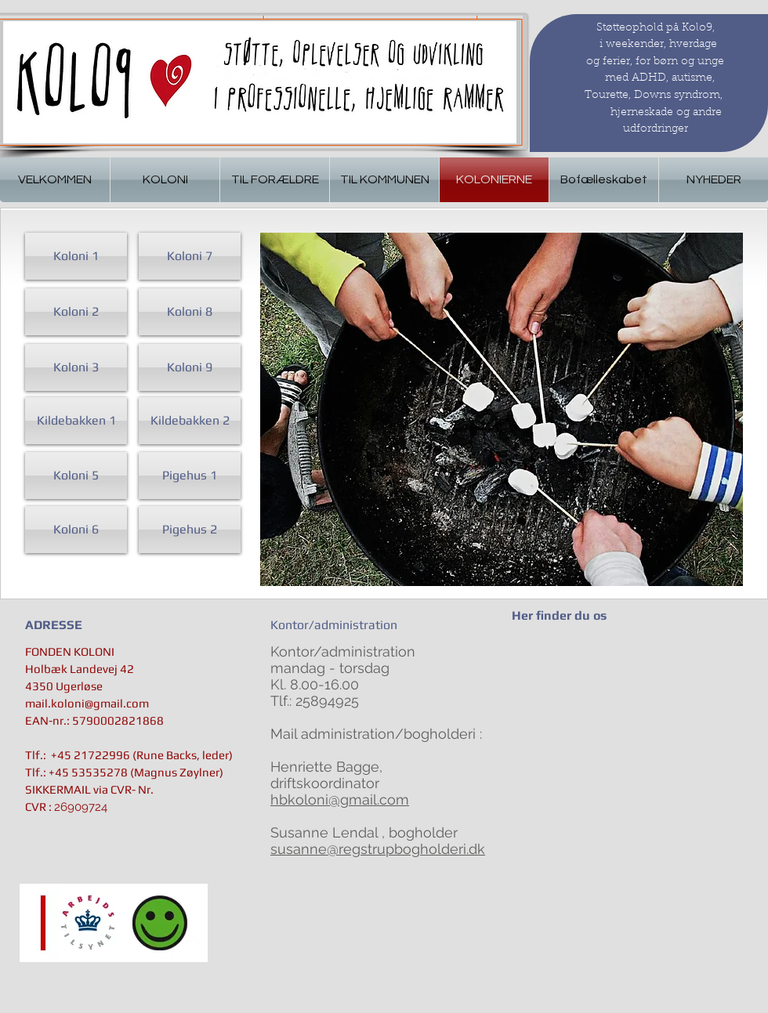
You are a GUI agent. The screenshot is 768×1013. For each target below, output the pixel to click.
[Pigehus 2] (190, 529)
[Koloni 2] (76, 311)
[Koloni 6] (76, 529)
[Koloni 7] (190, 256)
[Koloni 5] (76, 475)
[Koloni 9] (190, 367)
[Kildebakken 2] (190, 420)
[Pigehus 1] (190, 475)
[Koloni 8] (190, 311)
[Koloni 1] (76, 256)
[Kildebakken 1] (76, 420)
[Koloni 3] (76, 367)
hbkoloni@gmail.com (339, 799)
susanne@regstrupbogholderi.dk (377, 849)
